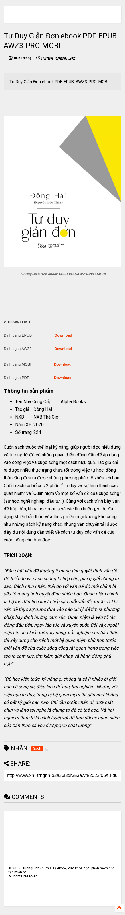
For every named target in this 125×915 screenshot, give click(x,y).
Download (63, 335)
